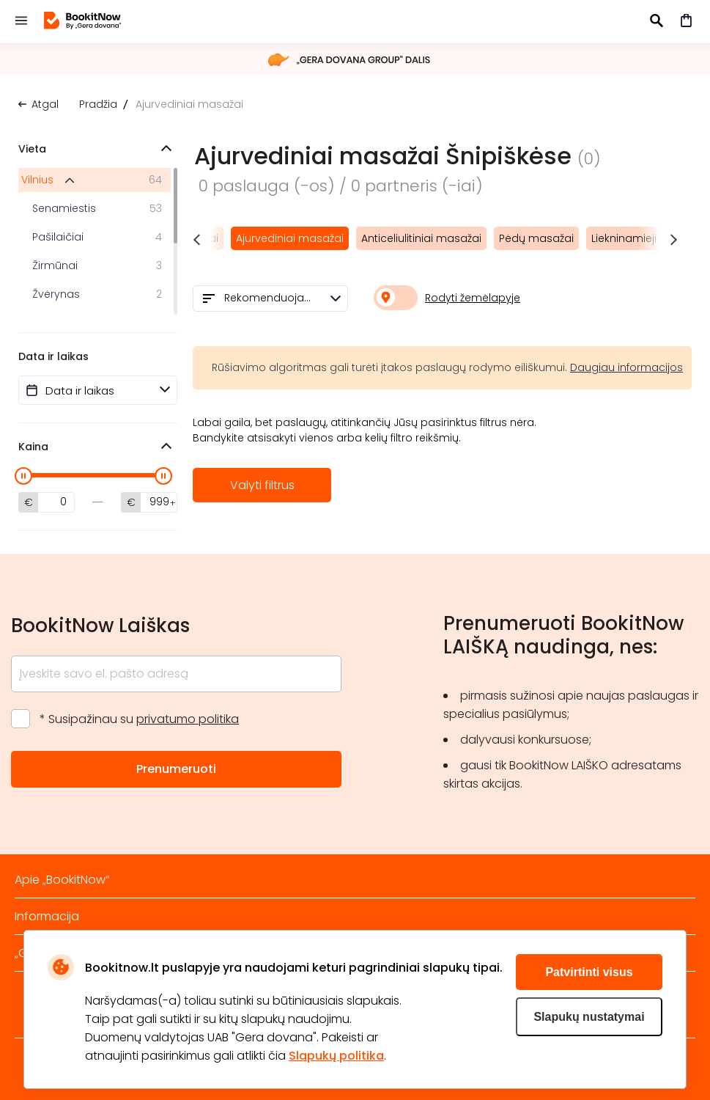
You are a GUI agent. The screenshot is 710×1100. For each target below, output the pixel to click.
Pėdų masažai (536, 238)
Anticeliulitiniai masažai (421, 238)
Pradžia (98, 104)
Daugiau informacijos (626, 367)
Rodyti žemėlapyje (472, 297)
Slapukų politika (336, 1055)
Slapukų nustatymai (588, 1017)
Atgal (45, 104)
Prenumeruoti (176, 768)
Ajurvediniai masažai (290, 238)
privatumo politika (187, 719)
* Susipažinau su (139, 719)
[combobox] (270, 298)
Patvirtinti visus (588, 972)
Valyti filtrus (262, 485)
